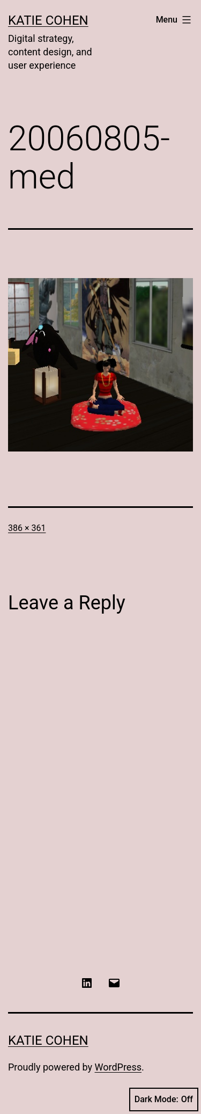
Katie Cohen (48, 20)
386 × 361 (27, 528)
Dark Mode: (164, 1099)
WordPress (118, 1067)
